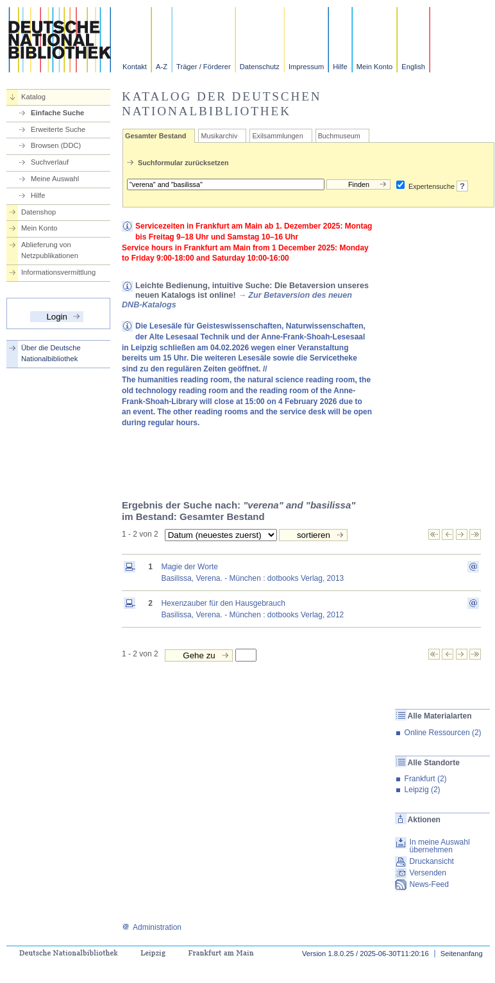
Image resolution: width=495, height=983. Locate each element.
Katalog (33, 97)
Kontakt (134, 66)
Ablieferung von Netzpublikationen (49, 250)
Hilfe (340, 66)
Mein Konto (375, 66)
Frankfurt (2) (426, 778)
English (413, 66)
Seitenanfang (461, 953)
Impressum (306, 66)
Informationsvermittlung (58, 272)
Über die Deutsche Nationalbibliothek (51, 353)
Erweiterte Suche (58, 129)
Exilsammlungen (277, 136)
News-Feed (429, 884)
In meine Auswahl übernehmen (440, 846)
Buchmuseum (339, 136)
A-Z (161, 66)
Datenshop (38, 212)
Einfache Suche (57, 113)
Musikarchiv (219, 136)
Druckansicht (432, 861)
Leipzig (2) (422, 789)
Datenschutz (260, 66)
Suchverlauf (50, 162)
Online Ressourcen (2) (443, 732)
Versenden (428, 872)
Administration (151, 927)
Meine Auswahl (55, 179)
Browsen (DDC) (56, 145)
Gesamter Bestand (155, 136)
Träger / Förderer (203, 66)
